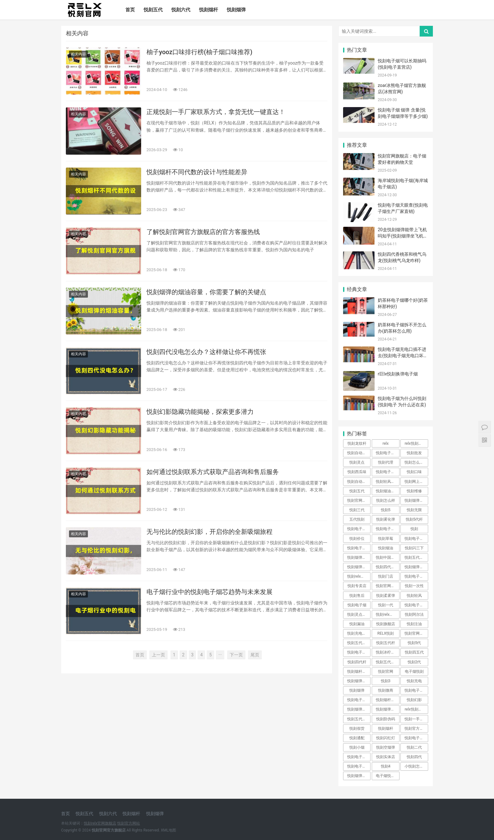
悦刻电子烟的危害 (387, 472)
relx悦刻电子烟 (416, 709)
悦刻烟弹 (236, 10)
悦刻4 (386, 766)
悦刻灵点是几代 (358, 614)
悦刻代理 (385, 462)
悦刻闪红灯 (385, 738)
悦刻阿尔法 (414, 614)
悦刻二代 (414, 747)
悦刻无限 (414, 510)
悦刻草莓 (385, 538)
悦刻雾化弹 (385, 519)
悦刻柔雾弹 (385, 595)
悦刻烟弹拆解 (358, 681)
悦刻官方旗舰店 (416, 728)
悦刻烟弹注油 (358, 567)
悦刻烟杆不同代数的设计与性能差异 (196, 172)
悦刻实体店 (385, 757)
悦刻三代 (357, 510)
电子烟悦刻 (414, 671)
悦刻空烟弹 (385, 747)
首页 (130, 10)
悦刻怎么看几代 (416, 462)
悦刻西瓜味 (357, 472)
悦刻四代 (414, 757)
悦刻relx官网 (386, 614)
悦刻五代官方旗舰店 (416, 557)
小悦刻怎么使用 (416, 766)
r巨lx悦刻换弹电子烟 (398, 373)
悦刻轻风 (414, 595)
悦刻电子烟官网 (358, 757)
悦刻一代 (385, 605)
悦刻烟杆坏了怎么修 (358, 671)
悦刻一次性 (414, 586)
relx (385, 443)
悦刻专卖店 (357, 586)
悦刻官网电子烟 (358, 500)
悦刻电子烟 (357, 605)
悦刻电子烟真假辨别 (358, 700)
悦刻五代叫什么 (358, 719)
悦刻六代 (180, 10)
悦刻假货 (357, 728)
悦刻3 (386, 681)
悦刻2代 (414, 662)
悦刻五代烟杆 (358, 643)
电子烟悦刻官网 (387, 776)
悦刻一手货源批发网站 (416, 719)
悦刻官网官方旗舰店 (416, 633)
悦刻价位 (357, 538)
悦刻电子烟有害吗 (416, 576)
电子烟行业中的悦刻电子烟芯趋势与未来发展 (209, 592)
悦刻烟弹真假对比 (358, 557)
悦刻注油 (414, 624)
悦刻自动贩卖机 (358, 453)
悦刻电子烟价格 (358, 766)
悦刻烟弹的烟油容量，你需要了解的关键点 (206, 292)
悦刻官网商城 (387, 586)
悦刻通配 (357, 738)
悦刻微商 (385, 690)
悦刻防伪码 (385, 719)
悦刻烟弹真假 (416, 567)
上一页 (158, 654)
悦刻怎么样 (385, 500)
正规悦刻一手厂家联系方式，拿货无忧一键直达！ (215, 112)
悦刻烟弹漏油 (358, 776)
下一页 (236, 654)
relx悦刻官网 (415, 443)
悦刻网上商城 (416, 481)
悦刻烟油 (385, 548)
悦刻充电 (414, 681)
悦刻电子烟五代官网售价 (416, 690)
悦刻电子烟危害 (358, 529)
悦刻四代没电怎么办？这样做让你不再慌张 (206, 352)
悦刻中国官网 (387, 557)
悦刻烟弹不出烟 (387, 709)
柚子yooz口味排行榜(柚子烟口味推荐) (199, 52)
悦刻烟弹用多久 (416, 500)
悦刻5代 (414, 643)
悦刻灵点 (357, 462)
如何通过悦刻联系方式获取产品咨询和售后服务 (212, 472)
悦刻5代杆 (414, 519)
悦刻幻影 (414, 700)
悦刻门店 (385, 576)
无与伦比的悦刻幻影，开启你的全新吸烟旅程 (209, 531)
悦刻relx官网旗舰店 (358, 576)
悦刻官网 (385, 671)
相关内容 (78, 54)
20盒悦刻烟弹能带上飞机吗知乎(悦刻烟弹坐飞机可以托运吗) (403, 235)
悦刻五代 (153, 10)
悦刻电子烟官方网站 (416, 538)
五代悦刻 (357, 519)
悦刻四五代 (414, 652)
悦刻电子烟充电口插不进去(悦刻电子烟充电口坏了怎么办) (403, 355)
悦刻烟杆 (208, 10)
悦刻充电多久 (358, 633)
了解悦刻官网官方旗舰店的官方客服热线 (203, 232)
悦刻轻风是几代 (387, 481)
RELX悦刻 (385, 633)
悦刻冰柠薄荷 (387, 652)
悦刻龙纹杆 (357, 443)
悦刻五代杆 (385, 643)
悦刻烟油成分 (387, 491)
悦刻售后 (357, 595)
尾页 (254, 654)
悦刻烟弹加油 (358, 709)
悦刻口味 (414, 472)
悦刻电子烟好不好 (416, 738)
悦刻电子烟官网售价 (358, 548)
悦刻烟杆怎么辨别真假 (387, 700)
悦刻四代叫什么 (387, 567)
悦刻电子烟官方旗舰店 (416, 605)
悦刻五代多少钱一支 (387, 662)
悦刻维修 (414, 491)
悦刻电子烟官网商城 (387, 529)
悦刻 (414, 529)
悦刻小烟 (357, 747)
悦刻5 (386, 510)
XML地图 (168, 830)
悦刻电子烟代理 (387, 453)
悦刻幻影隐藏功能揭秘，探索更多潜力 (200, 411)
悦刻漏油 (357, 624)
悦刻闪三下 (414, 548)
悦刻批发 (414, 453)
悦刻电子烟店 (358, 652)
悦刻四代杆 (357, 662)
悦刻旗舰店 (385, 624)
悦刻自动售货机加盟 (358, 481)
